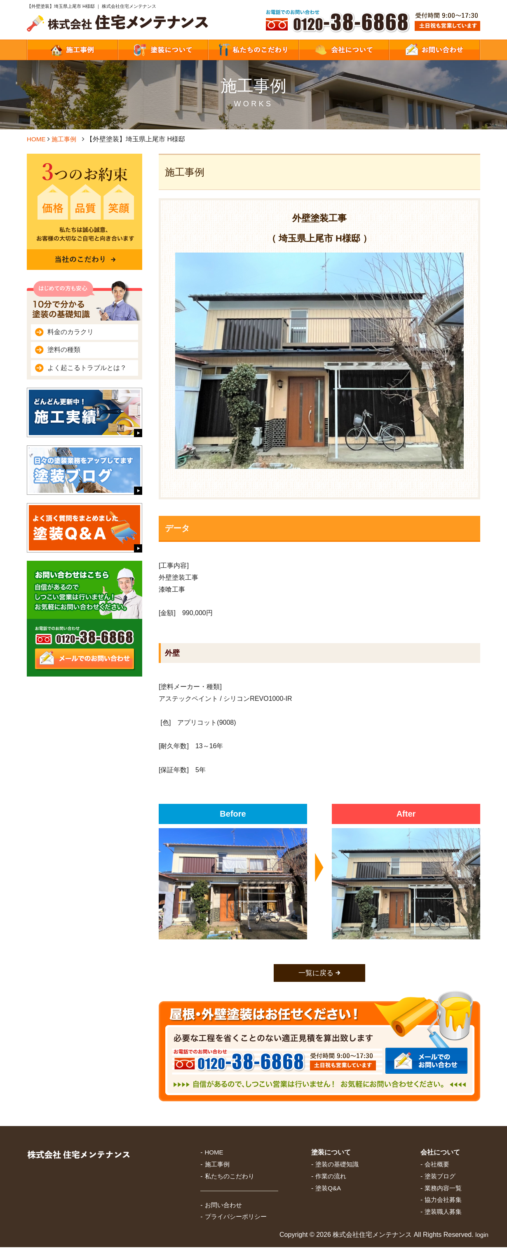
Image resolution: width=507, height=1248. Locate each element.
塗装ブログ (440, 1176)
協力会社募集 (443, 1200)
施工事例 (66, 139)
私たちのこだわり (229, 1176)
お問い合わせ (223, 1205)
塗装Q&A (328, 1188)
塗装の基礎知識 (337, 1164)
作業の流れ (330, 1176)
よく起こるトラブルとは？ (87, 367)
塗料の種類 (63, 349)
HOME (37, 139)
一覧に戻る (316, 973)
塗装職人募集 (443, 1212)
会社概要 (437, 1164)
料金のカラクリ (70, 331)
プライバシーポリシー (236, 1217)
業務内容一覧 (443, 1188)
